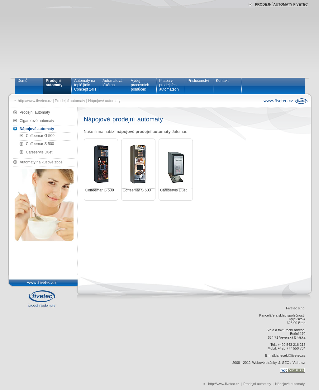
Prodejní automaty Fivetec (281, 4)
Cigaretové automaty (37, 121)
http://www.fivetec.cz (35, 101)
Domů (22, 80)
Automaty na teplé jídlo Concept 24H (85, 85)
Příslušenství (198, 80)
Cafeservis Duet (39, 152)
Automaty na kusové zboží (42, 162)
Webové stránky (264, 362)
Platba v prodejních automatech (169, 85)
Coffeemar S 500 (40, 144)
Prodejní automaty (54, 82)
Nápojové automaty (104, 101)
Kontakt (222, 80)
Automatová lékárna (112, 82)
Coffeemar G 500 (40, 136)
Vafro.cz (299, 362)
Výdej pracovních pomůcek (140, 85)
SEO (285, 362)
